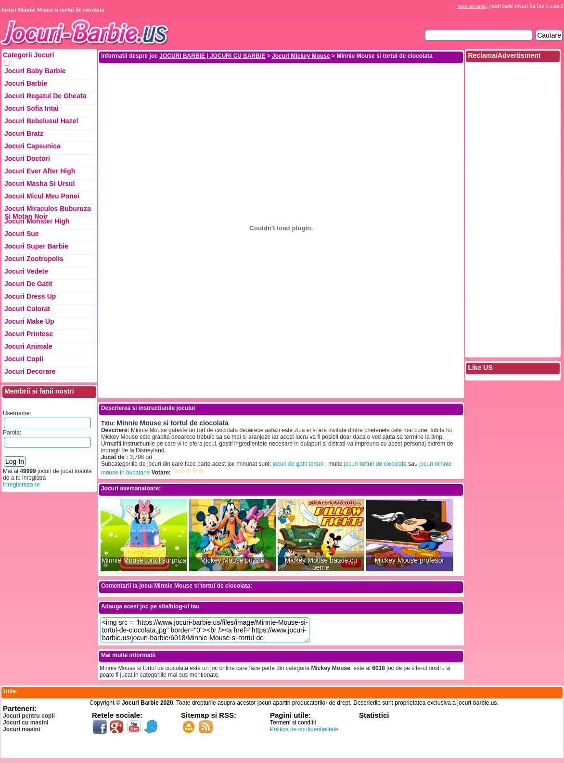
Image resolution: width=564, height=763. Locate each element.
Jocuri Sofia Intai (31, 108)
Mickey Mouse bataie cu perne (321, 564)
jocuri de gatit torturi (298, 463)
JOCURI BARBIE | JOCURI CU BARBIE (212, 56)
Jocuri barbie (529, 5)
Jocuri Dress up (30, 296)
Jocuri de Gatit (28, 284)
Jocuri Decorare (30, 371)
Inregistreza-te (21, 484)
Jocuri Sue (21, 233)
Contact (555, 5)
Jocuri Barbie (25, 83)
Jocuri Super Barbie (36, 246)
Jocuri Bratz (23, 133)
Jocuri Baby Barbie (35, 71)
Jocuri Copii (23, 359)
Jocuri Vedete (26, 271)
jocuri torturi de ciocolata (375, 463)
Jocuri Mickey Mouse (301, 56)
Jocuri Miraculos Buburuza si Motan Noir (47, 211)
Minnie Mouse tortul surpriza (144, 560)
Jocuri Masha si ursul (39, 183)
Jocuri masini (21, 729)
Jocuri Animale (28, 346)
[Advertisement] (281, 85)
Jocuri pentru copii (29, 715)
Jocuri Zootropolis (34, 259)
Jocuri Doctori (27, 158)
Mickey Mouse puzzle (232, 560)
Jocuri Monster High (36, 221)
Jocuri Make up (29, 321)
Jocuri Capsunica (32, 146)
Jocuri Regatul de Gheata (45, 96)
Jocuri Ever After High (39, 171)
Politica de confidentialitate (304, 729)
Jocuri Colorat (27, 309)
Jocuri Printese (28, 334)
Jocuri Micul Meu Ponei (41, 196)
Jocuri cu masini (26, 722)
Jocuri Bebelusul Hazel (41, 121)
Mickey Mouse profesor (410, 560)
